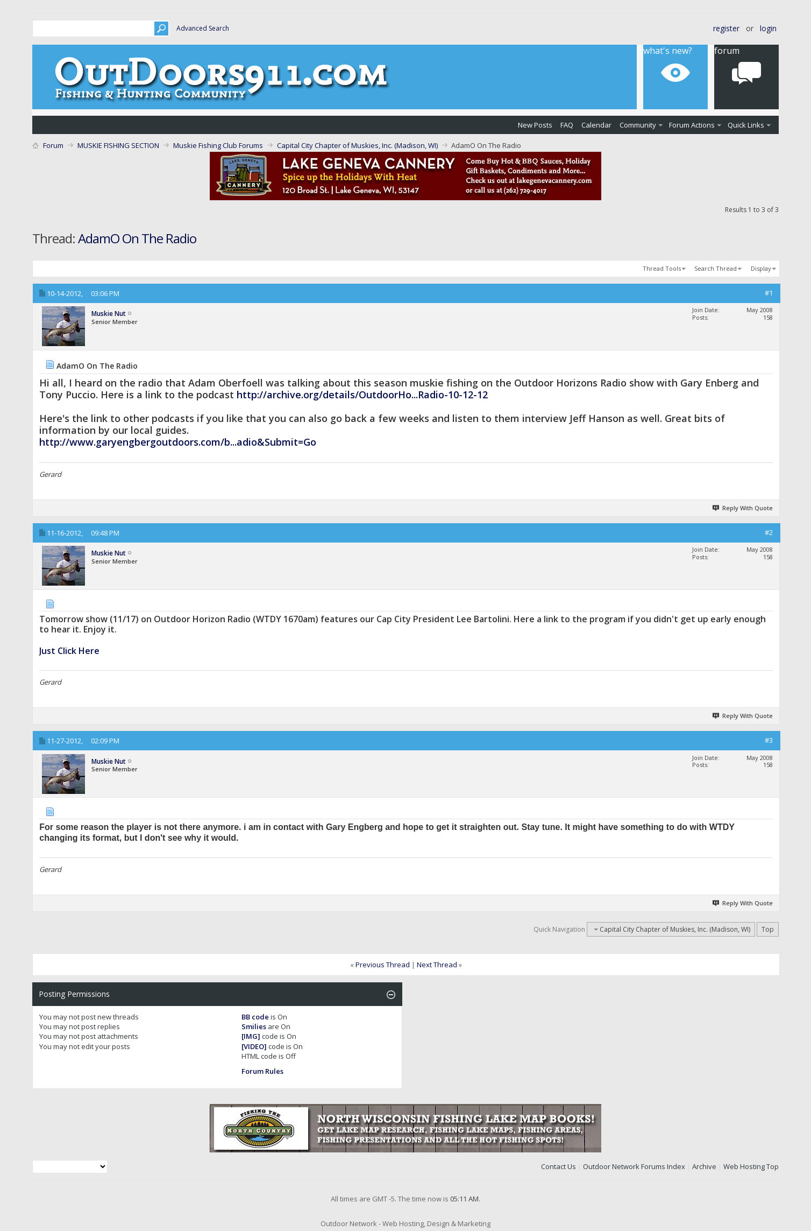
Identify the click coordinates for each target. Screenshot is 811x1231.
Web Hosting (744, 1166)
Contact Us (558, 1166)
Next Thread (437, 964)
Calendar (596, 125)
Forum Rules (262, 1071)
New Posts (535, 125)
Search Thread (715, 268)
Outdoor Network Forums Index (634, 1166)
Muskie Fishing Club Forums (218, 145)
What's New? (667, 51)
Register (726, 28)
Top (768, 929)
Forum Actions (692, 125)
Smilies (253, 1026)
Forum (726, 51)
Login (768, 28)
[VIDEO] (254, 1046)
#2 (769, 532)
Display (761, 268)
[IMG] (250, 1036)
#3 (769, 740)
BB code (255, 1017)
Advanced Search (202, 28)
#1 (769, 293)
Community (638, 125)
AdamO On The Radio (137, 238)
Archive (704, 1166)
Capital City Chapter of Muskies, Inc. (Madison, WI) (357, 145)
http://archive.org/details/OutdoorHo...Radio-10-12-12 (362, 394)
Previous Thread (382, 964)
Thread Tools (662, 268)
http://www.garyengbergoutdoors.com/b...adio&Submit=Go (177, 441)
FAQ (566, 125)
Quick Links (746, 125)
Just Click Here (69, 651)
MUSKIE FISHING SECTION (118, 145)
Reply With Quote (743, 508)
